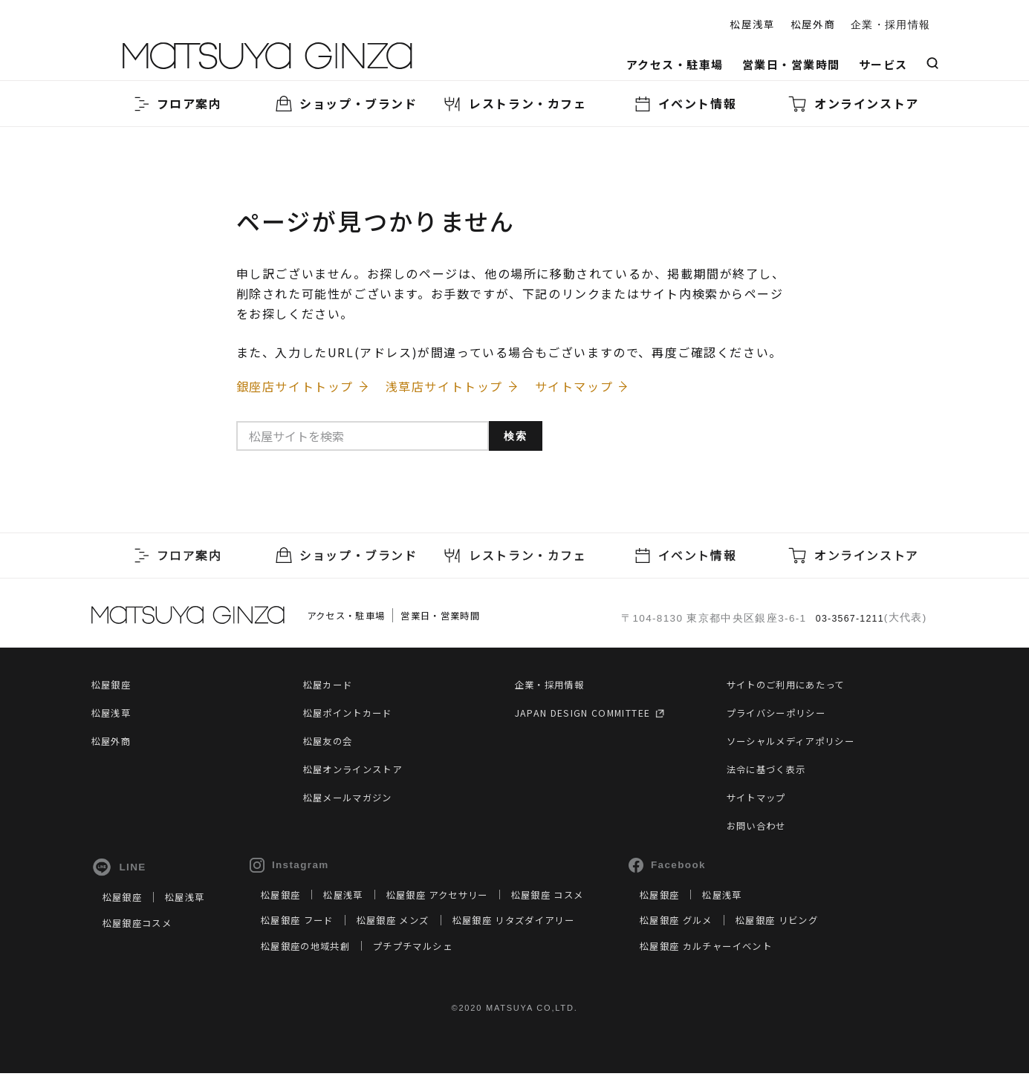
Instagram (301, 871)
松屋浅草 (752, 23)
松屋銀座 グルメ (730, 934)
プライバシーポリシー (784, 718)
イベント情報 (684, 103)
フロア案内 (176, 103)
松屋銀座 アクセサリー (468, 908)
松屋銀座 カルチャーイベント (764, 959)
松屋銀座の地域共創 (324, 959)
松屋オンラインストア (360, 774)
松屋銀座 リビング (842, 934)
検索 (523, 444)
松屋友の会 (331, 746)
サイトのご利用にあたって (795, 690)
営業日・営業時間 (791, 64)
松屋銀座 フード (314, 934)
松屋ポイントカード (354, 718)
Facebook (716, 871)
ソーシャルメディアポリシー (800, 746)
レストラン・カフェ (514, 103)
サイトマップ (761, 802)
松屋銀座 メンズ (420, 934)
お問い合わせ (761, 831)
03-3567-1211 (846, 622)
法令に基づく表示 (772, 774)
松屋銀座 (114, 690)
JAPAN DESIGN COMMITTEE (598, 718)
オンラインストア (853, 103)
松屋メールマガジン (354, 802)
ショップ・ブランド (345, 103)
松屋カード (331, 690)
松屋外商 (813, 23)
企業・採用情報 (890, 24)
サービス (883, 64)
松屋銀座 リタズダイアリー (555, 934)
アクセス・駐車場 (675, 64)
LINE (118, 873)
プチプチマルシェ (444, 959)
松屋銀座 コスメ (591, 908)
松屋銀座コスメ (142, 936)
